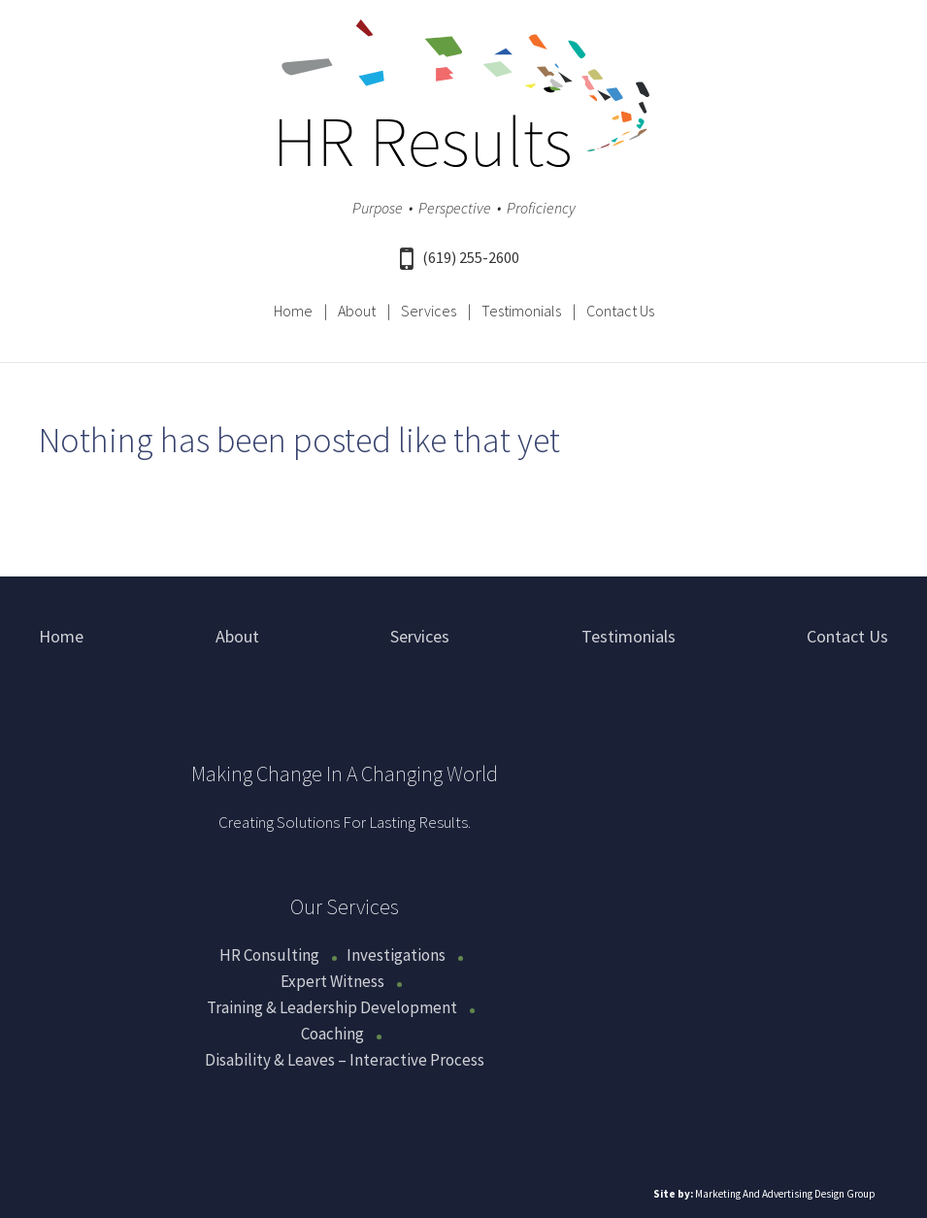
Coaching (332, 1033)
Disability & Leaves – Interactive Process (344, 1059)
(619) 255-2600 (459, 257)
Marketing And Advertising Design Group (785, 1194)
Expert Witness (332, 981)
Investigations (396, 955)
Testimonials (521, 310)
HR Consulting (269, 955)
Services (428, 310)
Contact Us (620, 310)
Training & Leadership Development (332, 1007)
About (357, 310)
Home (293, 310)
